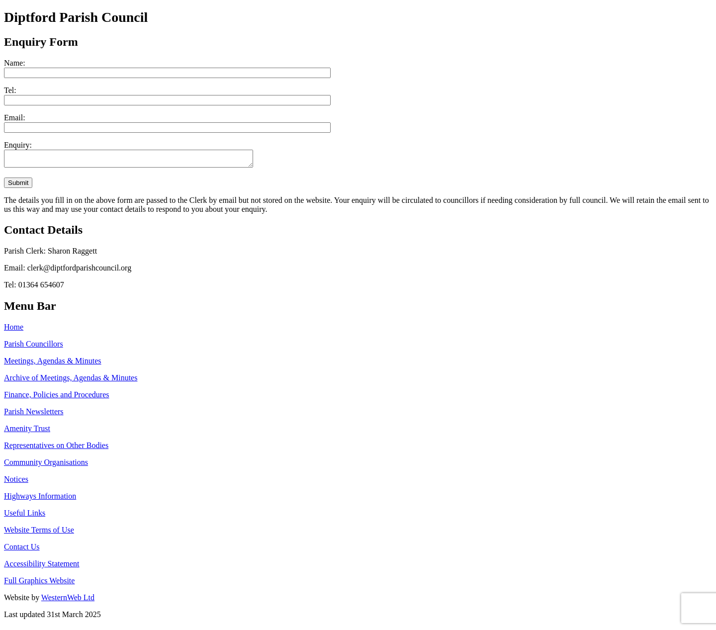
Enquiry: (18, 145)
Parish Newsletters (34, 414)
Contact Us (22, 549)
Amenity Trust (27, 431)
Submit (18, 185)
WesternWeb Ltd (67, 600)
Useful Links (24, 516)
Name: (14, 63)
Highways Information (40, 499)
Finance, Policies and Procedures (56, 397)
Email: (14, 117)
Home (13, 330)
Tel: (10, 90)
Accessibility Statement (42, 566)
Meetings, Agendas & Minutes (52, 364)
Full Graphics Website (39, 583)
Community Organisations (46, 465)
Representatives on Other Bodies (56, 448)
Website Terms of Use (39, 533)
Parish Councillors (33, 347)
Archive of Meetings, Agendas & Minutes (70, 380)
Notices (16, 482)
